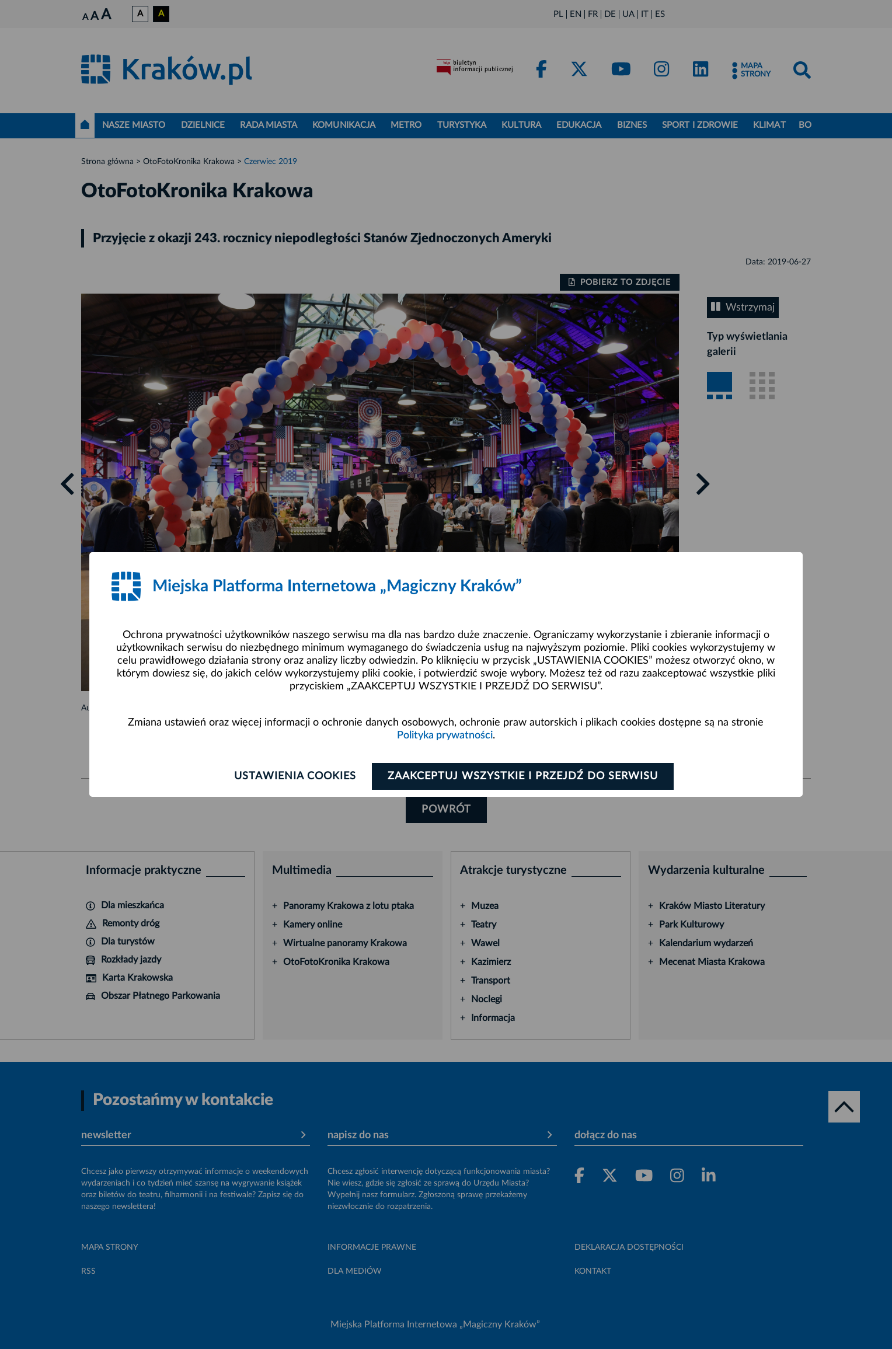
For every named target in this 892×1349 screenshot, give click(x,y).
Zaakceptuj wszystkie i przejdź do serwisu (523, 776)
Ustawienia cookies (295, 776)
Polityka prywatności (445, 735)
